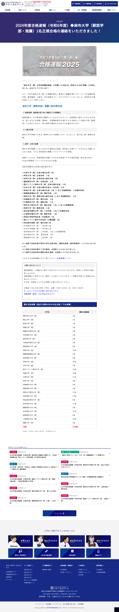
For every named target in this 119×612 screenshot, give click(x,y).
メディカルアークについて (14, 566)
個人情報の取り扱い (69, 604)
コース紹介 (28, 565)
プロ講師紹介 (47, 565)
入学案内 (82, 565)
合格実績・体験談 (66, 565)
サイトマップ (57, 604)
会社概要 (48, 604)
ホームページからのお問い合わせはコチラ (41, 291)
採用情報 (81, 604)
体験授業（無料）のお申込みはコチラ (39, 294)
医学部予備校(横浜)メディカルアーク (58, 608)
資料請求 (100, 565)
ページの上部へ (116, 609)
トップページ (39, 604)
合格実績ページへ (64, 258)
